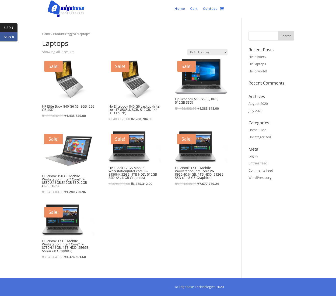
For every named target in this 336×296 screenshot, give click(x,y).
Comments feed (260, 170)
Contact (210, 9)
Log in (253, 156)
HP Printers (257, 56)
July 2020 (255, 111)
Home (180, 9)
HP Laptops (257, 64)
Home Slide (257, 130)
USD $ (11, 27)
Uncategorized (259, 137)
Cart (194, 9)
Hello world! (257, 71)
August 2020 (258, 103)
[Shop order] (207, 52)
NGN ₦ (11, 36)
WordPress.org (259, 177)
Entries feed (257, 163)
